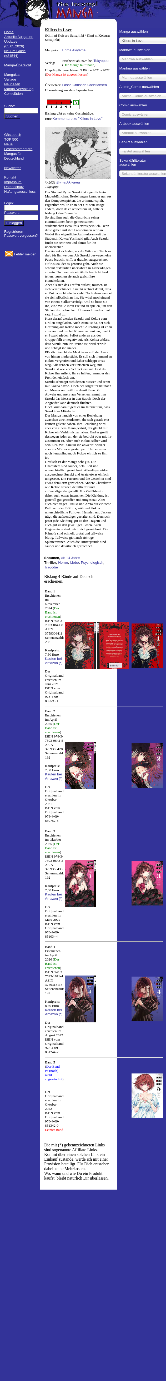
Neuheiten (12, 84)
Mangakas (12, 75)
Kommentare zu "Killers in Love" (78, 119)
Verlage (10, 79)
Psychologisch (92, 563)
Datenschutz (14, 187)
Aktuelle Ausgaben (18, 37)
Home (9, 32)
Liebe (74, 563)
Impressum (13, 182)
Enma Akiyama (73, 50)
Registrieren (13, 232)
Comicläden (13, 94)
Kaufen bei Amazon (53, 661)
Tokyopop (101, 61)
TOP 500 (11, 139)
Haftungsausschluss (20, 192)
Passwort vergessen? (21, 235)
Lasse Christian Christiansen (84, 85)
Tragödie (51, 567)
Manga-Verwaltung (18, 89)
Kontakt (10, 177)
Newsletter (12, 168)
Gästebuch (12, 135)
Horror (63, 563)
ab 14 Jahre (70, 558)
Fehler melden (25, 254)
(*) (60, 663)
